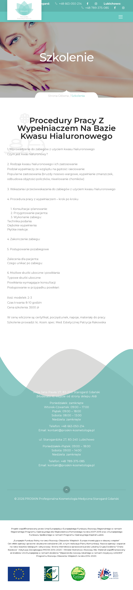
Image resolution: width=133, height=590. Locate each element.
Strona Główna (58, 95)
